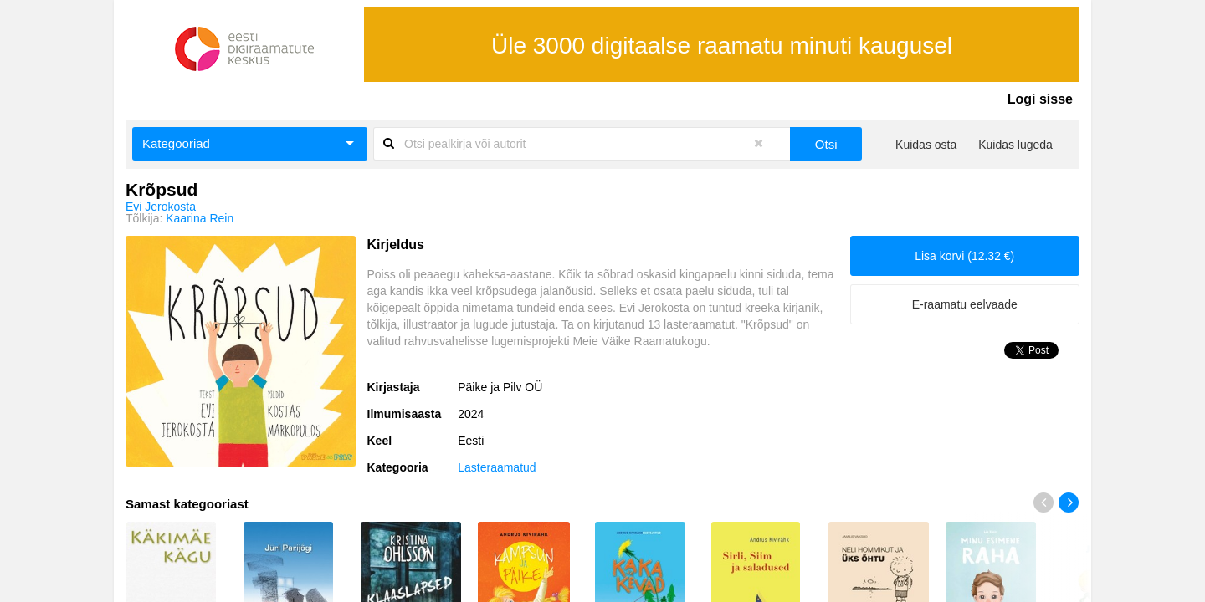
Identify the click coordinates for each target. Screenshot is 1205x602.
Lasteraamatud (497, 467)
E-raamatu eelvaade (965, 304)
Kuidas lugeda (1015, 144)
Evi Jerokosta (161, 206)
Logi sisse (1040, 99)
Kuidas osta (925, 144)
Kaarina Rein (199, 218)
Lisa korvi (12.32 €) (964, 256)
